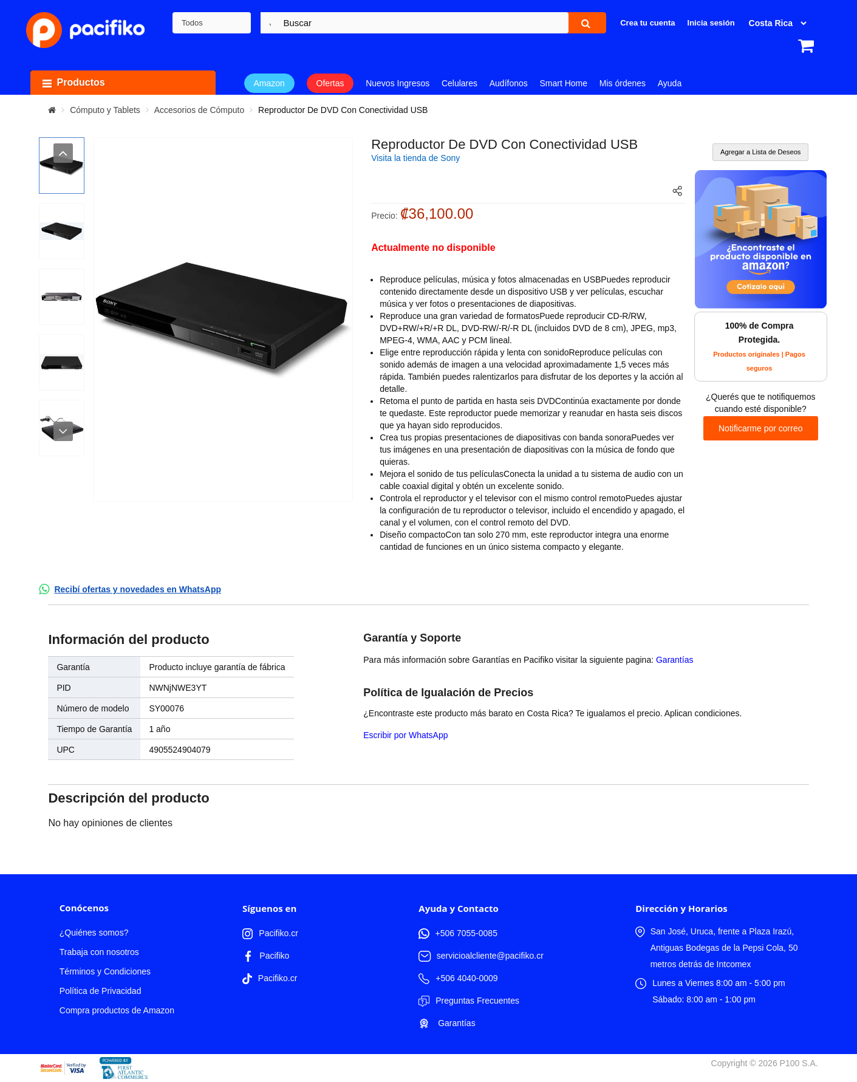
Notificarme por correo (761, 428)
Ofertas (330, 83)
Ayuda (669, 83)
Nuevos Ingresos (397, 83)
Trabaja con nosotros (99, 952)
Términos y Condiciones (105, 971)
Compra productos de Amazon (117, 1010)
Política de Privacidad (101, 991)
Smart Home (564, 83)
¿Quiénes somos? (94, 932)
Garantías (674, 660)
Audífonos (509, 83)
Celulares (459, 83)
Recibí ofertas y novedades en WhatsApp (137, 589)
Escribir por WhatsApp (405, 735)
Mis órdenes (622, 83)
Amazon (269, 83)
